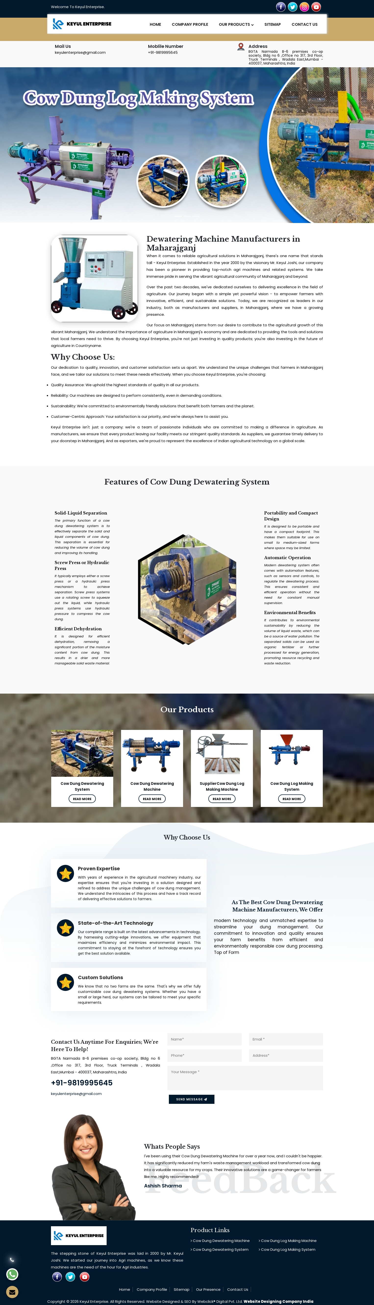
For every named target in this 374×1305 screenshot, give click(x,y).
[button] (38, 147)
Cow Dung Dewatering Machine (220, 1240)
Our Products (236, 24)
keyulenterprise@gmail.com (80, 52)
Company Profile (190, 24)
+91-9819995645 (163, 52)
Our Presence (208, 1289)
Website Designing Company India (278, 1301)
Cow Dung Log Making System (287, 1249)
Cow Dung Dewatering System (220, 1249)
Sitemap (272, 24)
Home (155, 24)
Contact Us (305, 24)
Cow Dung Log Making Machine (288, 1240)
